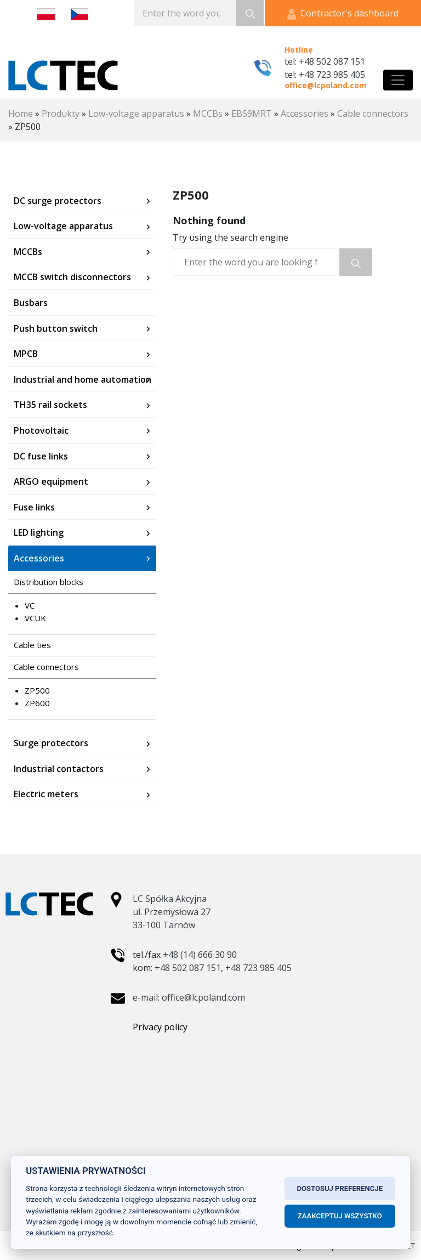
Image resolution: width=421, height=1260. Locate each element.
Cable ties (32, 644)
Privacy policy (160, 1027)
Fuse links (34, 507)
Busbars (31, 303)
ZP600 (37, 702)
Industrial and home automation (82, 379)
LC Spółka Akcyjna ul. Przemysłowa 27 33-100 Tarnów (171, 912)
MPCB (26, 354)
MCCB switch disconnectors (72, 277)
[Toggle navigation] (398, 80)
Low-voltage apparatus (136, 113)
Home (20, 113)
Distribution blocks (48, 581)
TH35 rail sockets (50, 405)
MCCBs (208, 113)
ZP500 (37, 690)
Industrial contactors (59, 769)
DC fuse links (41, 456)
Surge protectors (51, 743)
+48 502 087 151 (188, 968)
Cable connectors (372, 113)
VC (30, 605)
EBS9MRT (251, 113)
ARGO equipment (51, 481)
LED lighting (39, 532)
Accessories (304, 113)
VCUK (35, 617)
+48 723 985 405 (258, 968)
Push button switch (56, 328)
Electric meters (46, 794)
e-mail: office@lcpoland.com (189, 997)
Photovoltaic (41, 430)
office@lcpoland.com (326, 85)
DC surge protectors (57, 201)
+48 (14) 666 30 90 (200, 955)
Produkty (60, 113)
